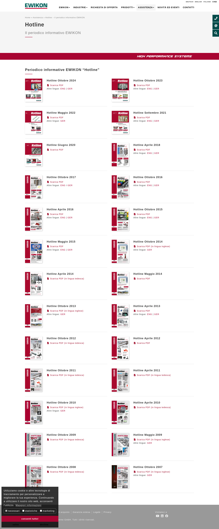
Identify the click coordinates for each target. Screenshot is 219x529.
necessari (12, 511)
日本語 (214, 2)
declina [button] (44, 524)
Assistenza (146, 7)
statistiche (29, 511)
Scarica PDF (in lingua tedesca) (65, 278)
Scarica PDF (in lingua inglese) (151, 246)
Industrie (80, 7)
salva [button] (16, 524)
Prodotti (128, 7)
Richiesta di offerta (104, 7)
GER (70, 89)
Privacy (107, 512)
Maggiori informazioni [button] (28, 505)
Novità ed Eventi (168, 7)
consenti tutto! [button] (30, 519)
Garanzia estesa (81, 512)
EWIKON (64, 7)
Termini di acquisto (59, 512)
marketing (47, 511)
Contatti (188, 7)
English (198, 2)
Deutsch (189, 2)
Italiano (207, 2)
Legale (96, 512)
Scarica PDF (55, 85)
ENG (62, 89)
